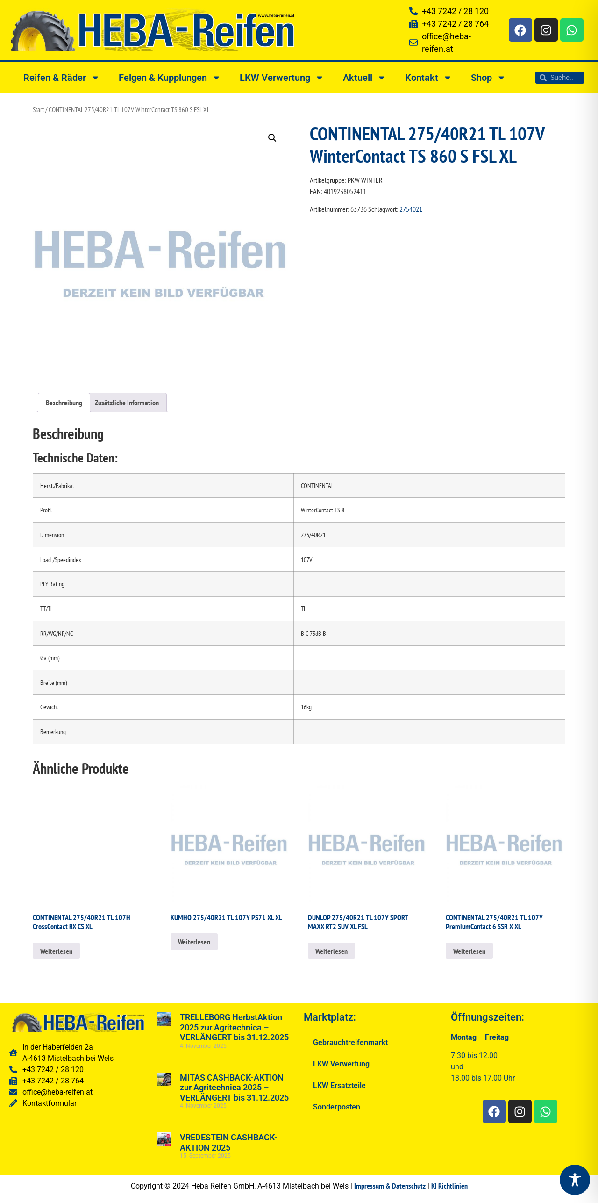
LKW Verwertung (282, 77)
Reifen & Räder (61, 77)
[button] (272, 138)
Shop (488, 77)
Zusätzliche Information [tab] (127, 402)
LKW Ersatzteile (339, 1085)
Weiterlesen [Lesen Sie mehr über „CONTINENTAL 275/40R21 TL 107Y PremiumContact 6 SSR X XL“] (469, 951)
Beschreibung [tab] (64, 402)
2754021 (410, 209)
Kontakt (428, 77)
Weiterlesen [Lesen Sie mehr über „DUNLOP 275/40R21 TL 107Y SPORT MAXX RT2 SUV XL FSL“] (331, 951)
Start (38, 109)
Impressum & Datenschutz (390, 1185)
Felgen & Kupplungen (170, 77)
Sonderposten (336, 1106)
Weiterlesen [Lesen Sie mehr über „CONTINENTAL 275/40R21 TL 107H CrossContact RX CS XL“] (56, 951)
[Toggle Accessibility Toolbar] (575, 1180)
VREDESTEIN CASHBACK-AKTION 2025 (229, 1142)
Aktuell (364, 77)
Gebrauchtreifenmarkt (350, 1042)
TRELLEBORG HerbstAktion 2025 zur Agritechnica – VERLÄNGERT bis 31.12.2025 (234, 1027)
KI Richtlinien (449, 1185)
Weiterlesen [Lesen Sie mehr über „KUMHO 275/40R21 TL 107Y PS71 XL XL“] (194, 941)
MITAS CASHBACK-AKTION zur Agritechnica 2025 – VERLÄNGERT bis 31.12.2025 (234, 1087)
